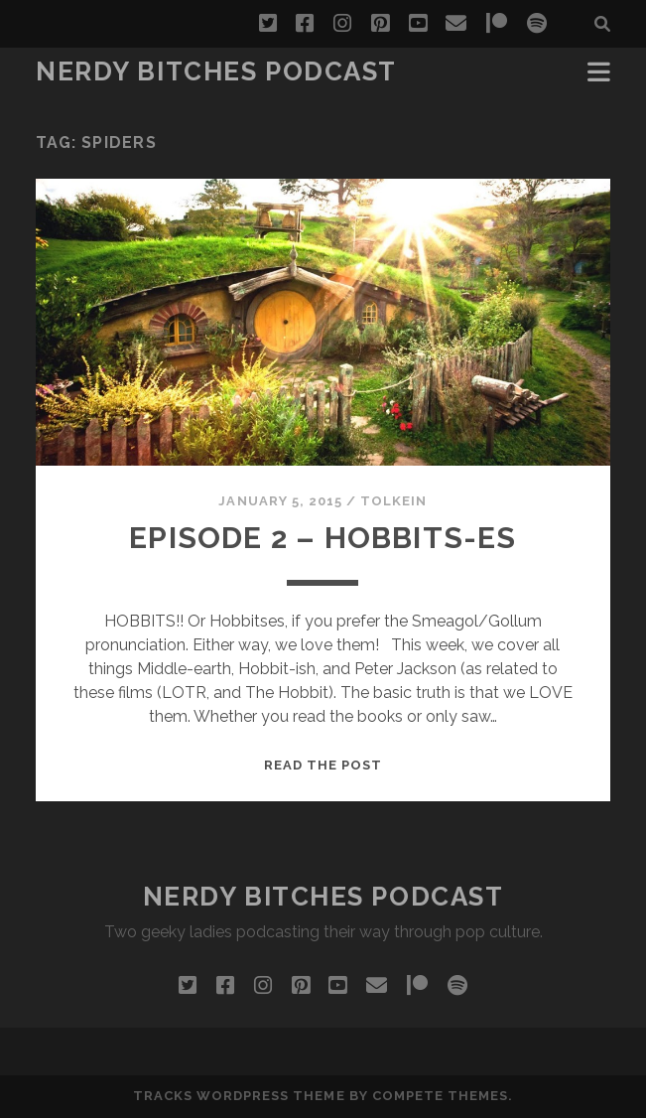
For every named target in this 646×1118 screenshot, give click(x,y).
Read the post (323, 765)
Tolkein (393, 500)
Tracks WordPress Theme (239, 1095)
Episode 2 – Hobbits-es (322, 537)
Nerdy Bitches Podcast (216, 71)
